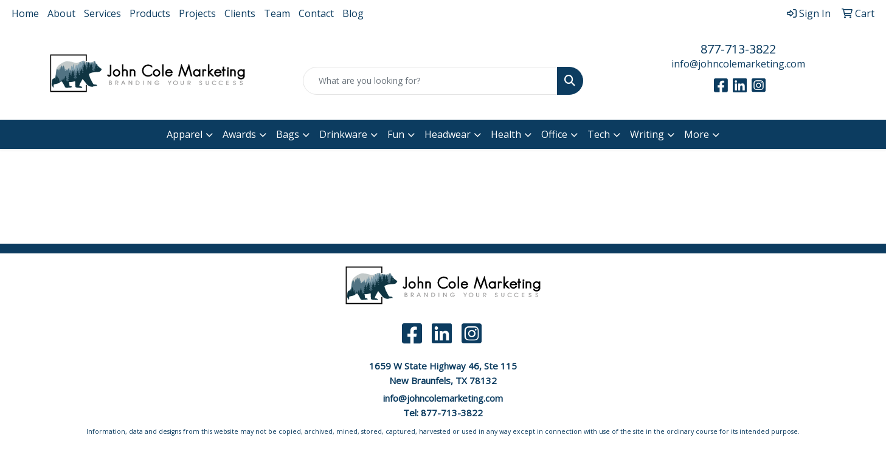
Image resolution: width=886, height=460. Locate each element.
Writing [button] (647, 134)
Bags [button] (287, 134)
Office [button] (554, 134)
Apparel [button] (184, 134)
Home (25, 13)
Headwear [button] (447, 134)
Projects (197, 13)
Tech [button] (598, 134)
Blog (353, 13)
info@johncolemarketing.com (738, 63)
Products (150, 13)
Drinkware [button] (343, 134)
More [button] (696, 134)
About (61, 13)
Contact (316, 13)
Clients (239, 13)
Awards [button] (239, 134)
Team (277, 13)
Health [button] (506, 134)
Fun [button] (395, 134)
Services (102, 13)
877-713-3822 (738, 49)
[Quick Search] (430, 81)
